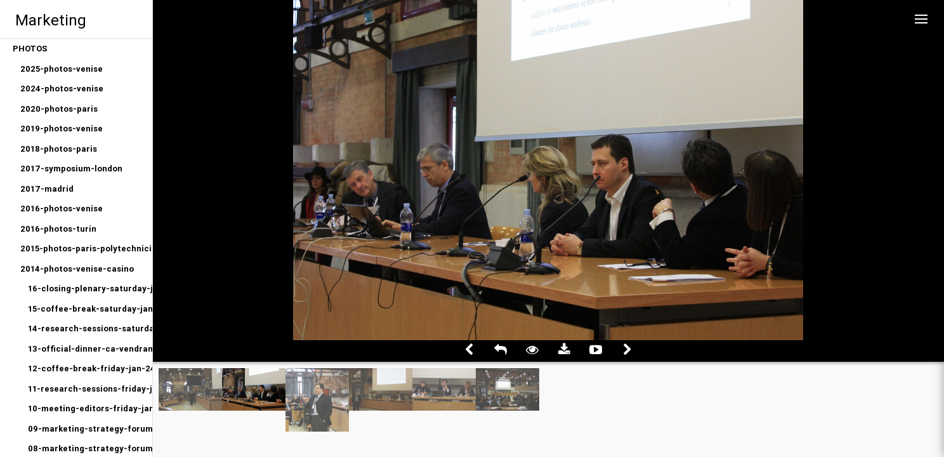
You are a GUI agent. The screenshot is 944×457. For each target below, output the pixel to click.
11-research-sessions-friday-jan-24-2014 (90, 388)
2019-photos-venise (61, 128)
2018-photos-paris (58, 148)
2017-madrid (47, 188)
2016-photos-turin (58, 228)
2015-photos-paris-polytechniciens (86, 248)
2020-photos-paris (59, 108)
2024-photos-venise (61, 88)
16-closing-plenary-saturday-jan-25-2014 (90, 288)
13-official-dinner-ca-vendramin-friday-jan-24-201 (90, 348)
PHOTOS (30, 48)
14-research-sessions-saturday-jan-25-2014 (90, 328)
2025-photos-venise (61, 68)
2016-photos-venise (61, 208)
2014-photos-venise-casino (77, 268)
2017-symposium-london (71, 168)
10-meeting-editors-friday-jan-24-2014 (90, 408)
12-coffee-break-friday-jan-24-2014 (90, 368)
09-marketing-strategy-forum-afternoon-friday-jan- (90, 428)
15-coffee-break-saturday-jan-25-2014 (90, 308)
